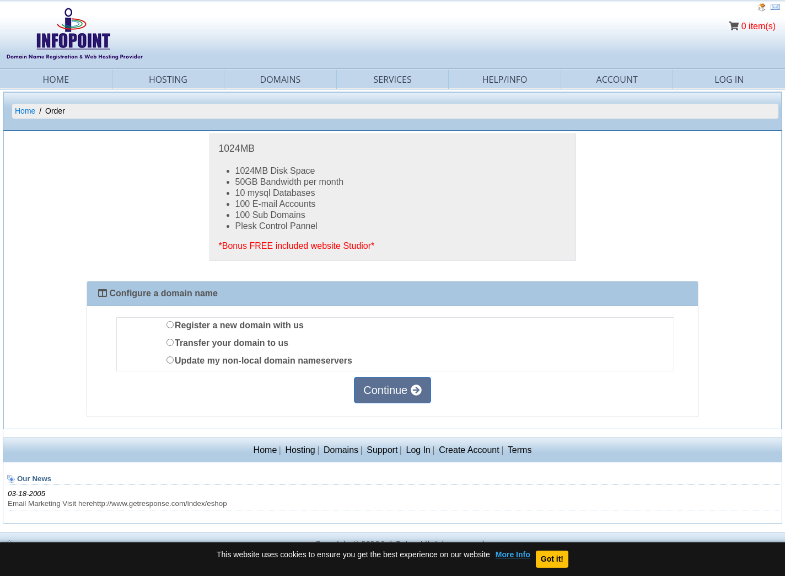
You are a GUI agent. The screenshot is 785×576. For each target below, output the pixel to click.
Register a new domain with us (235, 325)
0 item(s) (758, 26)
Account (617, 79)
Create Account (469, 450)
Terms (520, 450)
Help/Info (505, 79)
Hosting (168, 79)
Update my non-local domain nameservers (259, 360)
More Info (513, 555)
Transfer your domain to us (227, 343)
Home (56, 79)
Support (382, 450)
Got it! (552, 558)
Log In (418, 450)
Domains (280, 79)
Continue (392, 390)
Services (392, 79)
